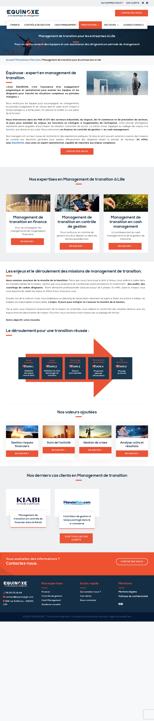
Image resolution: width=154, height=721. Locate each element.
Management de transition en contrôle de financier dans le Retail (28, 518)
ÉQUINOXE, (18, 142)
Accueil (10, 60)
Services (35, 60)
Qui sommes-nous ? (112, 3)
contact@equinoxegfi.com (18, 596)
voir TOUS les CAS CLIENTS (76, 537)
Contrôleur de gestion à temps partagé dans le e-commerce (77, 519)
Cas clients (132, 3)
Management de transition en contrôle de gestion (77, 222)
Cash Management (51, 599)
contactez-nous (77, 151)
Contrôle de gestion (37, 25)
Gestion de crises (95, 442)
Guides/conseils (133, 25)
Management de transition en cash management (126, 222)
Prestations (22, 60)
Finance (15, 25)
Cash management (66, 25)
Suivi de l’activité (59, 442)
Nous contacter (88, 599)
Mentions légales (127, 591)
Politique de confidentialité (133, 595)
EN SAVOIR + (22, 453)
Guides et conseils (51, 604)
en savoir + (27, 241)
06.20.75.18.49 (12, 592)
